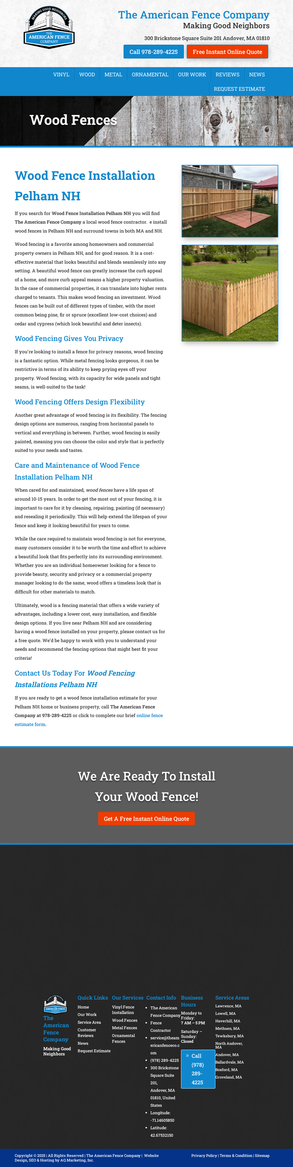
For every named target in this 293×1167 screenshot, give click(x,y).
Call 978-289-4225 (154, 51)
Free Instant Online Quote (227, 51)
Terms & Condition (236, 1155)
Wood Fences (124, 1020)
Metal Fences (124, 1027)
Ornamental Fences (123, 1038)
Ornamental (150, 74)
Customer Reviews (87, 1032)
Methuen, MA (227, 1028)
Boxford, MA (226, 1069)
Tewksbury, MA (229, 1035)
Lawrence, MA (228, 1005)
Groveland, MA (228, 1077)
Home (83, 1007)
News (257, 74)
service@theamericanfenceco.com (165, 1045)
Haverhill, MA (227, 1020)
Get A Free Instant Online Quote (146, 818)
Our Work (192, 74)
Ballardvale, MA (229, 1062)
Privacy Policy (204, 1155)
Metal (113, 74)
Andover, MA (227, 1054)
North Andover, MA (229, 1045)
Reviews (228, 74)
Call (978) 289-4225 (198, 1069)
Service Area (89, 1022)
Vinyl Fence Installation (123, 1009)
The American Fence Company (113, 1155)
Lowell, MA (225, 1013)
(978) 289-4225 (164, 1060)
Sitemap (262, 1155)
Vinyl (61, 74)
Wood (87, 74)
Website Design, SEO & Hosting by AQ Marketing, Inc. (87, 1158)
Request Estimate (239, 88)
